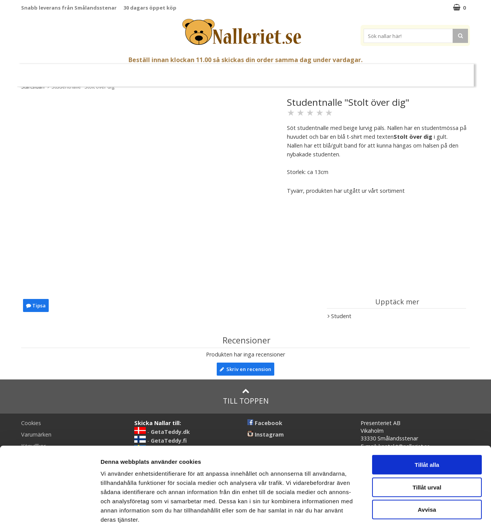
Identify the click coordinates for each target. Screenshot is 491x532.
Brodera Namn (355, 72)
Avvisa (427, 476)
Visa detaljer (417, 517)
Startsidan (32, 86)
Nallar (153, 72)
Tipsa (36, 305)
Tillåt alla (427, 431)
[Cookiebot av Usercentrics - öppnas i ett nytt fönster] (49, 517)
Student (119, 72)
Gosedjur (190, 72)
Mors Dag (85, 72)
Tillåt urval (427, 453)
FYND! (441, 72)
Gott (320, 72)
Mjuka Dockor (237, 72)
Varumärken (406, 72)
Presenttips (287, 72)
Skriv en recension (245, 369)
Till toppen (246, 396)
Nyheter (52, 72)
